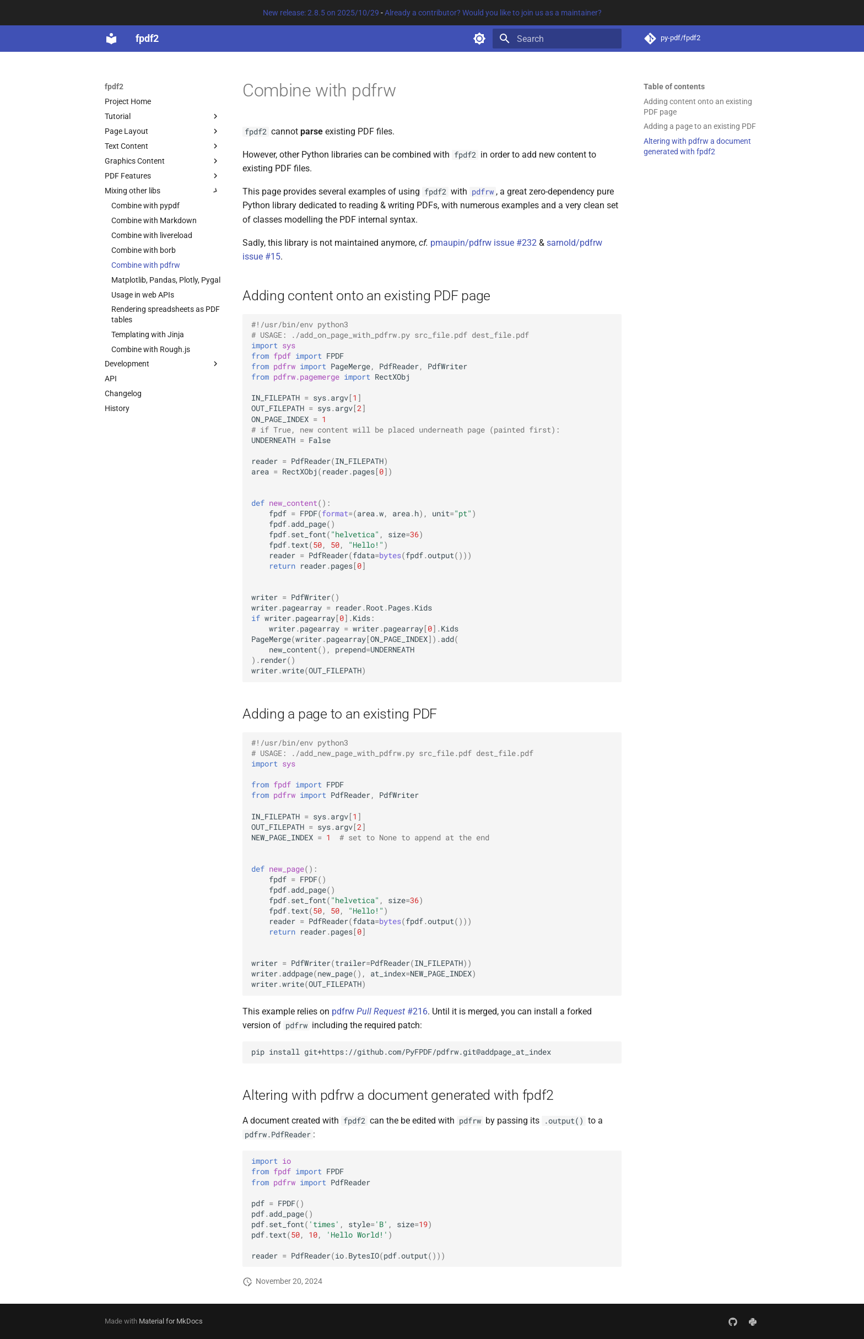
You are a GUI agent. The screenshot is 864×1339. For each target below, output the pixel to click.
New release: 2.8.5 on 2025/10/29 (321, 12)
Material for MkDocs (171, 1321)
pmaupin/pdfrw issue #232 (483, 242)
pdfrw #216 (380, 1011)
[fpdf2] (111, 39)
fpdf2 (114, 86)
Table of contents (674, 86)
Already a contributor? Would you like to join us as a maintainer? (493, 12)
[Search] (557, 38)
